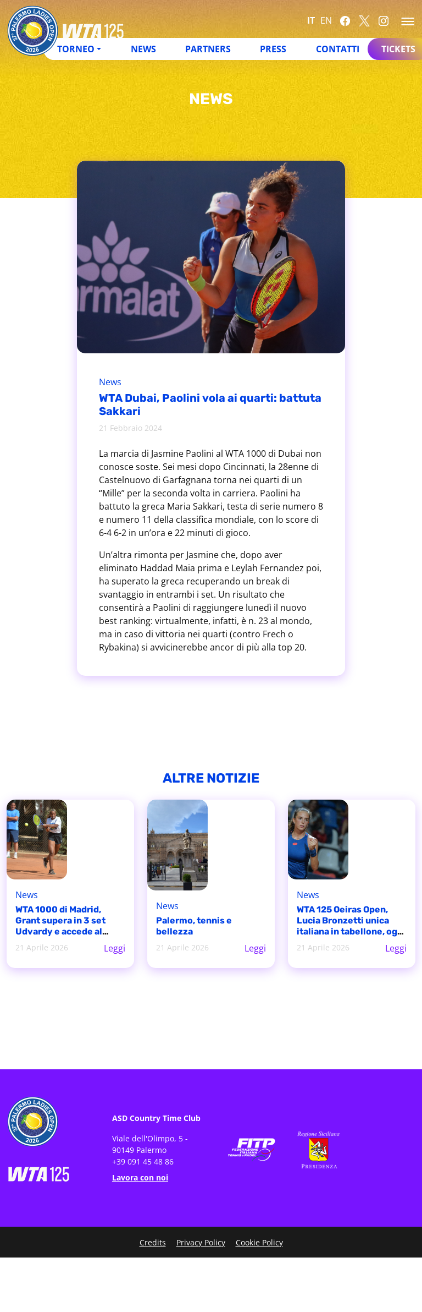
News (143, 49)
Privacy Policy (200, 1242)
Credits (153, 1242)
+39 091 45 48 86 (143, 1161)
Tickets (398, 49)
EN (326, 20)
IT (311, 20)
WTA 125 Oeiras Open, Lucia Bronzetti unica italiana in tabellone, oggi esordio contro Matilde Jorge (351, 931)
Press (273, 49)
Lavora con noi (140, 1177)
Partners (208, 49)
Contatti (337, 49)
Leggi (114, 948)
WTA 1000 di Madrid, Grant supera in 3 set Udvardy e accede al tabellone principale (60, 926)
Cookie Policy (259, 1242)
